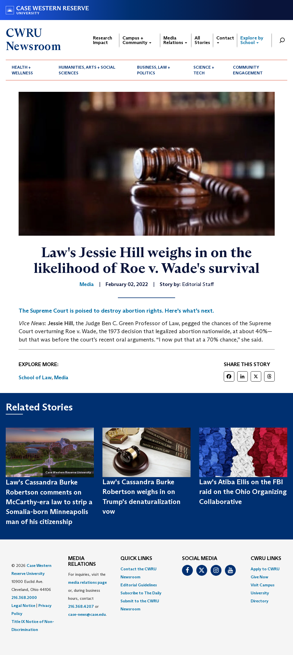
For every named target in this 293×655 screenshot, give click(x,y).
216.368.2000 (24, 597)
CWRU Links (266, 558)
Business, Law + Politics (153, 70)
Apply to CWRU (265, 568)
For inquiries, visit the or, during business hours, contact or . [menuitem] (87, 594)
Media (61, 377)
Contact (225, 39)
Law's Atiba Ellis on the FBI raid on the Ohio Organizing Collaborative (243, 492)
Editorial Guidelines (138, 584)
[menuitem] (29, 70)
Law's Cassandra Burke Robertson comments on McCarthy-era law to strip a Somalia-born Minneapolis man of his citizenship (49, 501)
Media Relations (175, 40)
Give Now (259, 576)
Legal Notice (23, 605)
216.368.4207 (81, 606)
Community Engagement (248, 70)
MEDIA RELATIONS (82, 561)
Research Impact (102, 40)
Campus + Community (136, 40)
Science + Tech (203, 70)
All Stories (202, 40)
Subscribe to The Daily (140, 593)
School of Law (35, 377)
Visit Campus (262, 584)
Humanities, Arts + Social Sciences (87, 70)
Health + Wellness (22, 70)
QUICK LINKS (136, 558)
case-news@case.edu (87, 614)
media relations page (87, 582)
